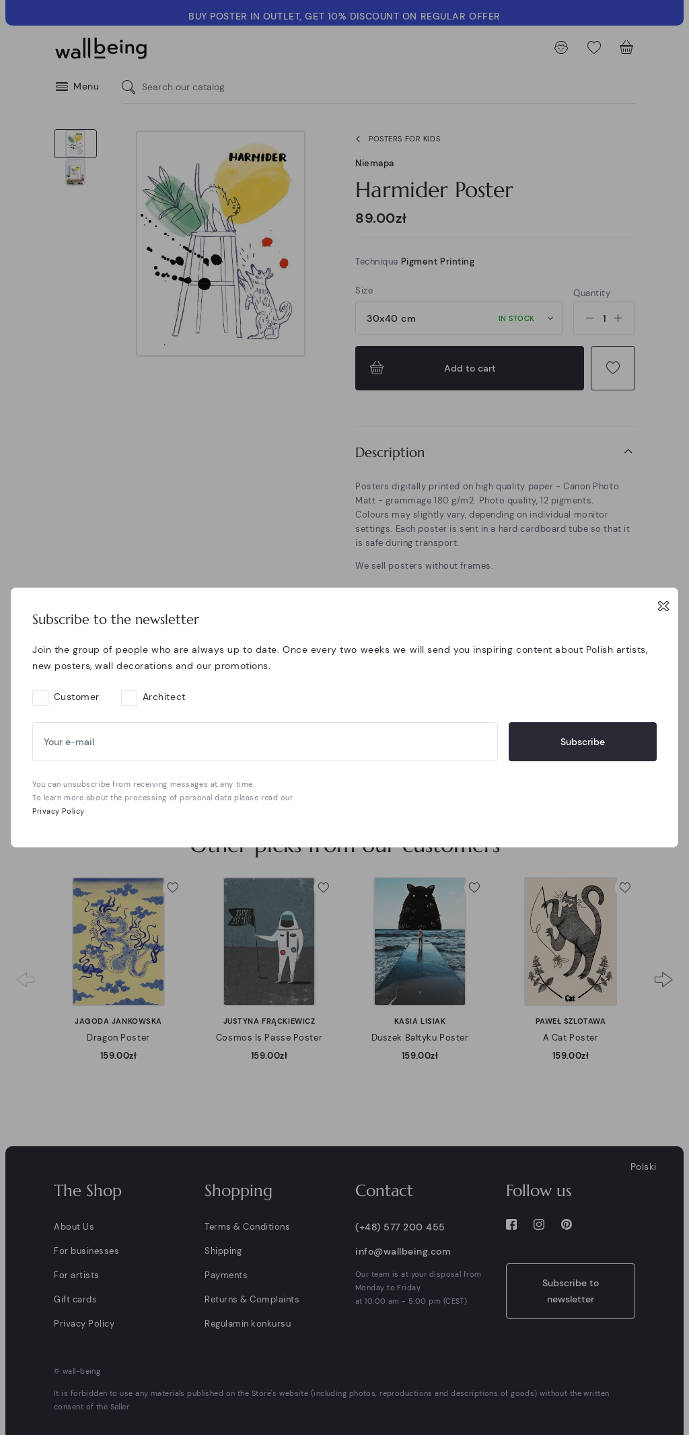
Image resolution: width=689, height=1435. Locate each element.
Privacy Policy (58, 811)
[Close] (663, 605)
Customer (77, 697)
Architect (164, 697)
